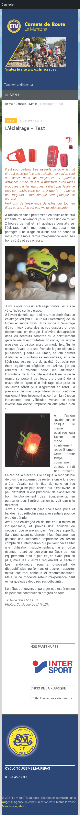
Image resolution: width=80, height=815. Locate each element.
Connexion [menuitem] (8, 4)
